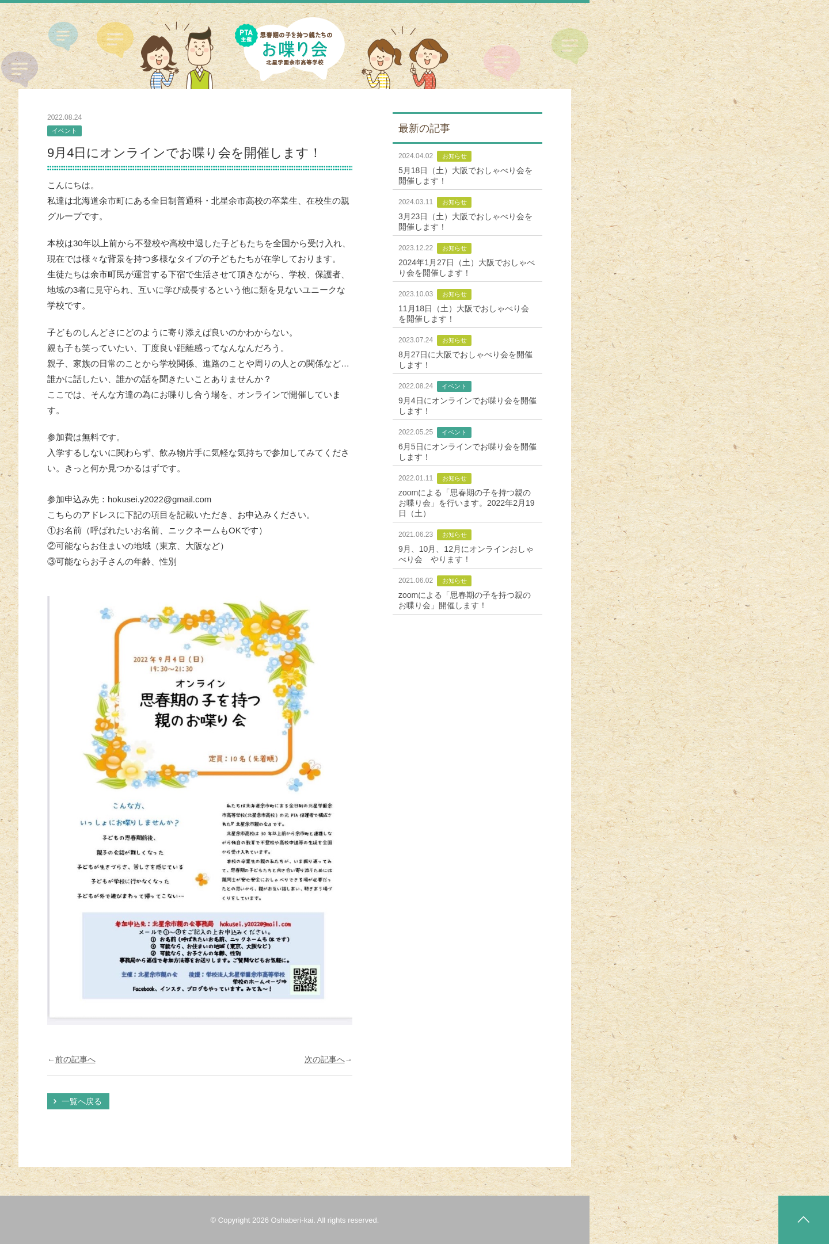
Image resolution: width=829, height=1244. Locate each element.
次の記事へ (325, 1059)
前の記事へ (75, 1059)
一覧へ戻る (82, 1101)
